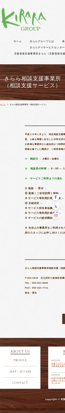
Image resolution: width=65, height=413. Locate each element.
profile (20, 360)
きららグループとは (42, 41)
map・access (20, 372)
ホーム (18, 41)
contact (20, 383)
